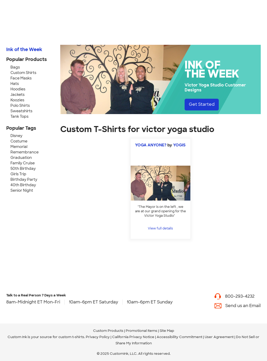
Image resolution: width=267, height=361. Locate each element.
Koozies (17, 100)
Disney (16, 135)
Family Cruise (22, 163)
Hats (14, 83)
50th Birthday (23, 168)
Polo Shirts (20, 105)
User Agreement (219, 337)
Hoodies (17, 89)
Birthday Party (23, 179)
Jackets (17, 94)
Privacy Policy (98, 337)
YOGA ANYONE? (150, 145)
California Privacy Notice (133, 337)
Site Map (167, 330)
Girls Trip (18, 174)
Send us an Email (243, 305)
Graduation (21, 157)
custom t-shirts (71, 337)
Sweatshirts (21, 111)
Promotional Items (141, 330)
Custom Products (108, 330)
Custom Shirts (23, 72)
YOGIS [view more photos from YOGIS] (179, 145)
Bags (15, 67)
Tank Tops (19, 116)
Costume (18, 141)
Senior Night (21, 190)
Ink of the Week (24, 49)
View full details (160, 228)
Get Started (202, 104)
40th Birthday (23, 185)
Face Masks (21, 78)
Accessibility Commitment (179, 337)
